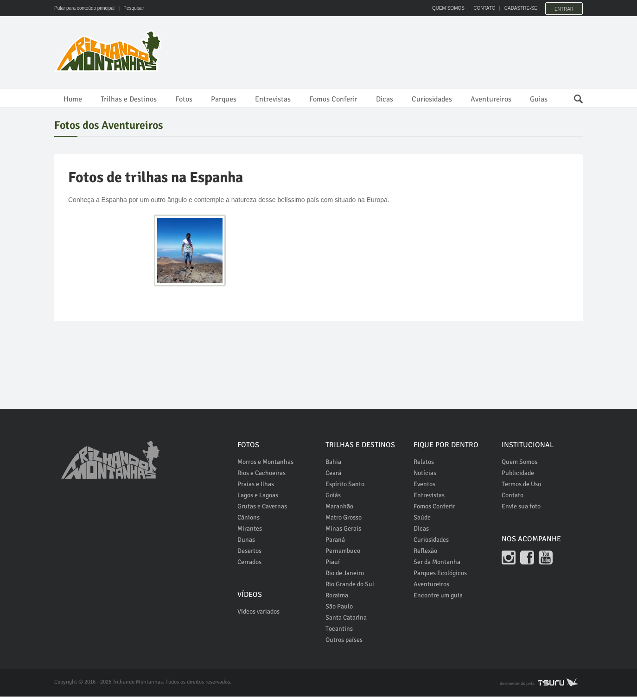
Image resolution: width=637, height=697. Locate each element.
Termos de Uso (521, 484)
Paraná (335, 540)
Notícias (425, 473)
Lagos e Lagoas (257, 496)
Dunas (246, 540)
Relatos (424, 462)
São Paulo (339, 607)
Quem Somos (519, 462)
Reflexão (425, 551)
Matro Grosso (343, 518)
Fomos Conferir (333, 99)
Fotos (183, 99)
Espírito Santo (344, 484)
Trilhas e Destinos (129, 99)
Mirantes (249, 529)
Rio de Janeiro (344, 573)
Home (73, 99)
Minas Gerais (343, 529)
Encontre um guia (438, 596)
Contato (512, 496)
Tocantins (339, 629)
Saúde (422, 518)
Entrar (563, 8)
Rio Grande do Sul (349, 585)
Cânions (248, 518)
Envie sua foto (521, 507)
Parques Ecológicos (440, 573)
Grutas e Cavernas (262, 507)
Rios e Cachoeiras (261, 473)
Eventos (424, 484)
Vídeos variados (258, 612)
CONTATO (482, 8)
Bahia (333, 462)
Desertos (249, 551)
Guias (539, 99)
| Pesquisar (130, 8)
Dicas (384, 99)
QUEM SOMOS (446, 8)
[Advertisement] (414, 51)
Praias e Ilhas (255, 484)
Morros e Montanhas (265, 462)
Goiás (333, 496)
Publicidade (518, 473)
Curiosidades (432, 99)
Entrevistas (273, 99)
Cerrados (249, 562)
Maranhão (339, 507)
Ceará (333, 473)
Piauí (332, 562)
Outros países (344, 640)
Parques (223, 99)
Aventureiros (491, 99)
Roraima (336, 596)
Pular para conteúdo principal (84, 8)
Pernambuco (342, 551)
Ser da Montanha (437, 562)
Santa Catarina (346, 618)
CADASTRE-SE (518, 8)
